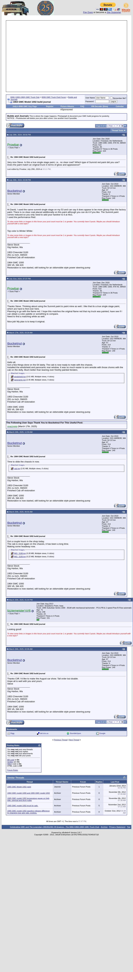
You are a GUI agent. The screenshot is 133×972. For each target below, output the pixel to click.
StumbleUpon (75, 733)
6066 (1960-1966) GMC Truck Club (25, 97)
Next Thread (74, 740)
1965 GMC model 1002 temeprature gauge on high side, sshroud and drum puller (28, 799)
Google (102, 733)
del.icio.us (44, 733)
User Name (90, 98)
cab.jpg (17, 469)
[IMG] (9, 764)
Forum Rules (12, 770)
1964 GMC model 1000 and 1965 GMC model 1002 (28, 793)
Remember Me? (118, 98)
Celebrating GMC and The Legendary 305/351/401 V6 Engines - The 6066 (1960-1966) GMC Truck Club (54, 827)
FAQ (82, 106)
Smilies (10, 762)
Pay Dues (88, 12)
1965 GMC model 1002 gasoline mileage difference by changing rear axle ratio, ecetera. (28, 812)
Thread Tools (117, 130)
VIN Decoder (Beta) (99, 106)
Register (49, 106)
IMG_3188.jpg (20, 553)
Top (128, 827)
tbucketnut (14, 191)
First (110, 126)
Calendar (120, 106)
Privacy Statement (117, 827)
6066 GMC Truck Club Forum (54, 97)
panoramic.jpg (20, 380)
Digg (12, 733)
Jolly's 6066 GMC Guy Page (25, 106)
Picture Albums (67, 106)
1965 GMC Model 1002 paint (19, 787)
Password (90, 101)
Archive (104, 827)
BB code (10, 760)
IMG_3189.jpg (20, 557)
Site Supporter (114, 12)
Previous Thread (61, 740)
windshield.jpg (20, 377)
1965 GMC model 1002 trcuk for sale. (22, 806)
